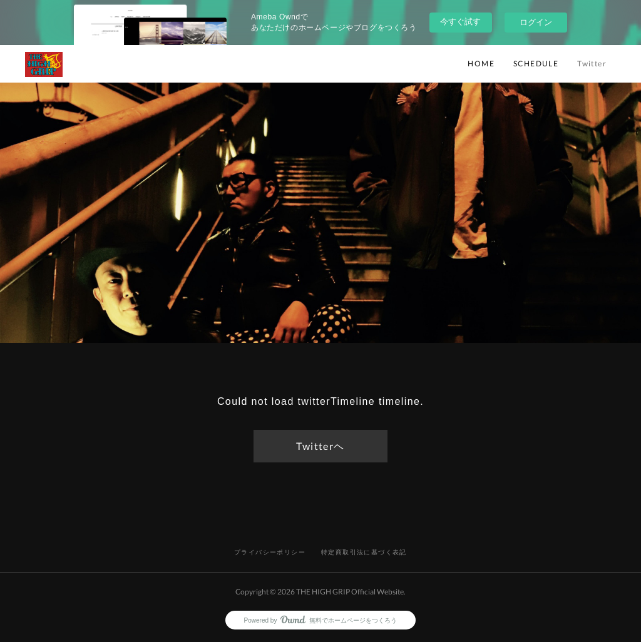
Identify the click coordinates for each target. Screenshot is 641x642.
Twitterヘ (320, 446)
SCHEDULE (535, 63)
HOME (481, 63)
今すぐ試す (460, 21)
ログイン (536, 22)
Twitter (592, 63)
